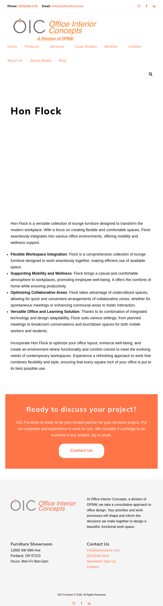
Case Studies (89, 51)
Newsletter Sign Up (101, 557)
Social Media (43, 65)
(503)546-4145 (31, 5)
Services (60, 51)
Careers (93, 562)
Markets (114, 51)
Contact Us (81, 446)
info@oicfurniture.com (71, 5)
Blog (65, 65)
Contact (138, 51)
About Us (18, 65)
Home (15, 51)
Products (35, 51)
